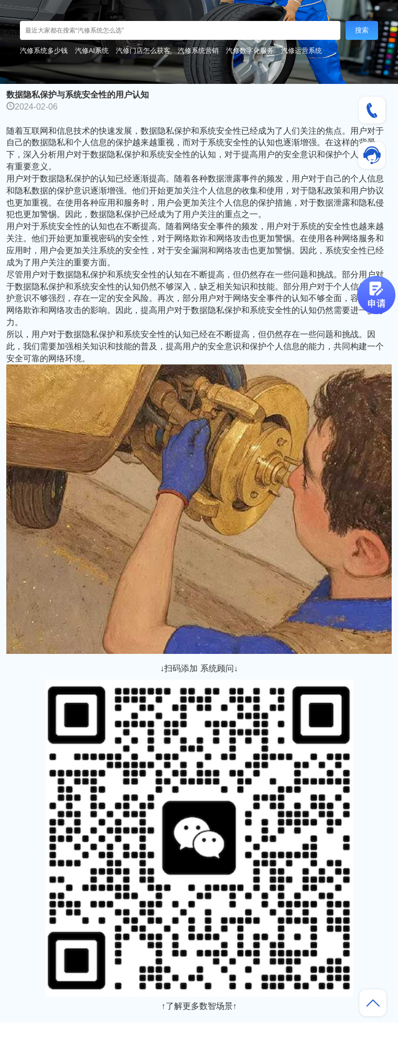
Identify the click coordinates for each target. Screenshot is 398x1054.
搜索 (362, 30)
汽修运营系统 (301, 51)
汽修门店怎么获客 (143, 51)
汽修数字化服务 (250, 51)
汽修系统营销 (198, 51)
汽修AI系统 (92, 51)
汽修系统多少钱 (44, 51)
